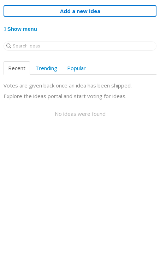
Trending (46, 68)
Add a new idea (80, 11)
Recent (16, 68)
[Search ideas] (80, 46)
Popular (76, 68)
